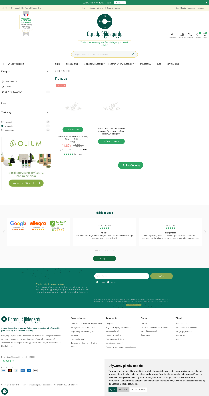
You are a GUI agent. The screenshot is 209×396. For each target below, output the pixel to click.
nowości (8, 122)
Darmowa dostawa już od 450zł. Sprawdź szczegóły (103, 8)
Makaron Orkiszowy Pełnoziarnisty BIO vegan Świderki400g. (73, 139)
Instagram (200, 8)
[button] (172, 35)
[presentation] (4, 232)
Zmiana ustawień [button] (138, 389)
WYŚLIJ (161, 276)
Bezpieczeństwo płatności (186, 327)
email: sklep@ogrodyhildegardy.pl (28, 8)
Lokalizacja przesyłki (114, 343)
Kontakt (144, 323)
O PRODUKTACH (72, 64)
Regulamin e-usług (113, 335)
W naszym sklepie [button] (16, 64)
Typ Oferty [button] (6, 112)
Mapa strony (180, 335)
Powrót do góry (131, 165)
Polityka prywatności (184, 331)
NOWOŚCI (8, 87)
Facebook (191, 8)
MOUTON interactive (71, 385)
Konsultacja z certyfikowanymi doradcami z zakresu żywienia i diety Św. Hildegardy (111, 131)
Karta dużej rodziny (78, 339)
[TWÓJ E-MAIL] (121, 276)
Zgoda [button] (112, 389)
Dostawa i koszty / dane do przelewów (86, 323)
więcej (104, 258)
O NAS (57, 64)
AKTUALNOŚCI (173, 64)
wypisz (113, 282)
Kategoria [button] (6, 71)
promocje (9, 126)
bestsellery (9, 130)
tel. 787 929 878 (7, 8)
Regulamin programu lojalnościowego (121, 347)
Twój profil (110, 323)
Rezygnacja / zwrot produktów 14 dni (85, 327)
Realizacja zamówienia (115, 339)
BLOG (159, 64)
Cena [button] (3, 103)
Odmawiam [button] (123, 389)
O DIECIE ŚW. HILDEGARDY (94, 64)
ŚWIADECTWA (145, 64)
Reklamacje (145, 335)
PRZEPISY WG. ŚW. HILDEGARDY (121, 64)
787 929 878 (7, 360)
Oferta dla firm (181, 323)
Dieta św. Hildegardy (13, 92)
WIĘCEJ (120, 2)
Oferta (178, 339)
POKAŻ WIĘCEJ (133, 305)
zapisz (102, 282)
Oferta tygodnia (12, 81)
